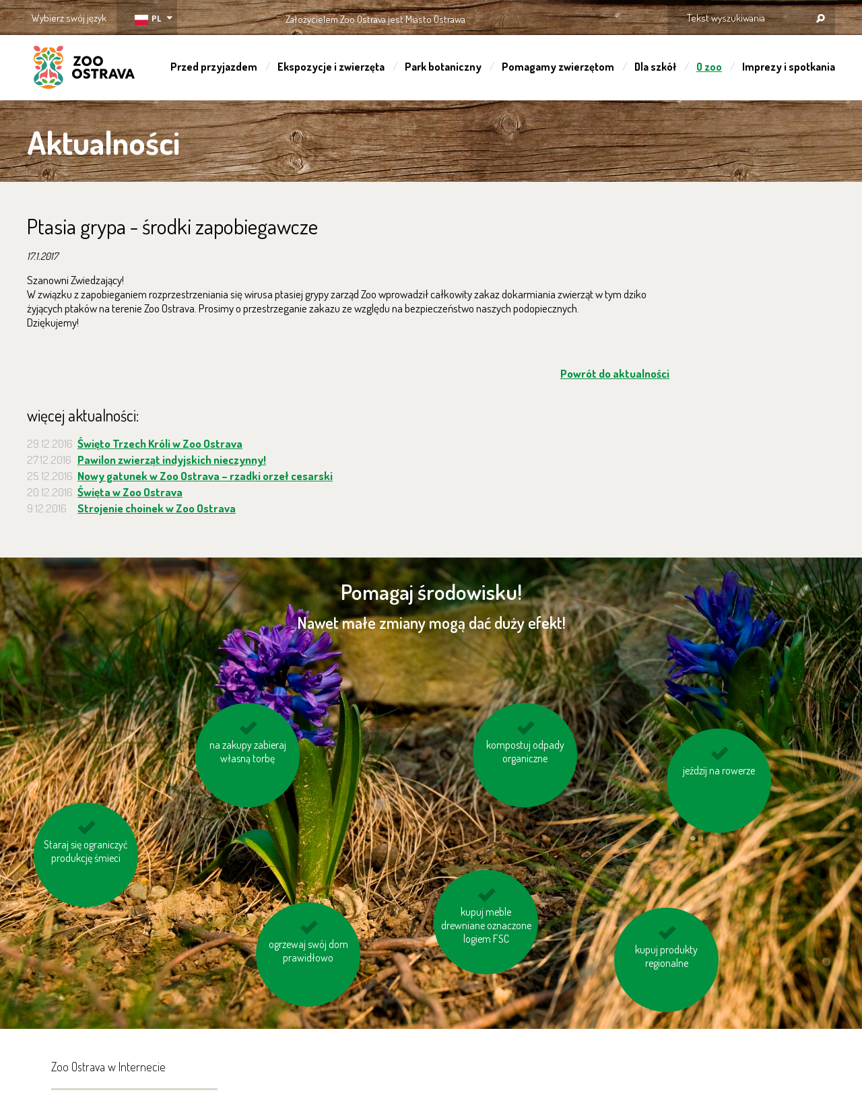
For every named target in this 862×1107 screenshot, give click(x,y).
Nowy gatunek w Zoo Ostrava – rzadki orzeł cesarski (205, 476)
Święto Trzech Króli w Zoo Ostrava (159, 443)
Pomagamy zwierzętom (558, 66)
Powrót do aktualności (614, 373)
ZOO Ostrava (84, 69)
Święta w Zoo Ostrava (130, 492)
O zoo (709, 66)
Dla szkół (655, 66)
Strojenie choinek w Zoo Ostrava (156, 508)
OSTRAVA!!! (523, 16)
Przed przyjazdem (213, 66)
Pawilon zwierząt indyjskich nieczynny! (171, 459)
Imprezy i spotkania (788, 66)
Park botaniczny (443, 66)
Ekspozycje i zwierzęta (331, 66)
